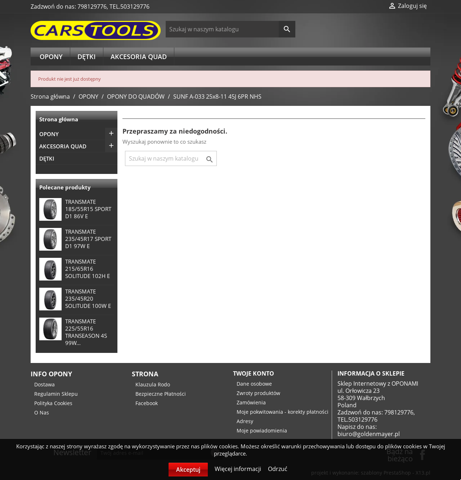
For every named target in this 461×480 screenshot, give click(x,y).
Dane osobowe (254, 383)
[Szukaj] (231, 29)
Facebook (146, 403)
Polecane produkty (65, 187)
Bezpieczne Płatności (160, 393)
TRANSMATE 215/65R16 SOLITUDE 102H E (87, 268)
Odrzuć (277, 469)
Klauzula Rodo (152, 384)
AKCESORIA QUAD (139, 56)
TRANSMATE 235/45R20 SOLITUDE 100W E (88, 298)
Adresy (245, 421)
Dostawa (44, 384)
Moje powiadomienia (262, 430)
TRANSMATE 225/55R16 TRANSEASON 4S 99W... (86, 332)
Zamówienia (251, 402)
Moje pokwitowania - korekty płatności (282, 411)
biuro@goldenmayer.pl (368, 434)
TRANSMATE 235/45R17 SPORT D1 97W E (88, 239)
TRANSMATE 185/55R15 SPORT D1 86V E (88, 209)
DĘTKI (86, 56)
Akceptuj (188, 470)
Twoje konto (253, 373)
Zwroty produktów (258, 393)
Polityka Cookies (53, 403)
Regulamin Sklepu (56, 393)
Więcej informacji (239, 469)
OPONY (51, 56)
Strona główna (58, 119)
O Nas (41, 412)
